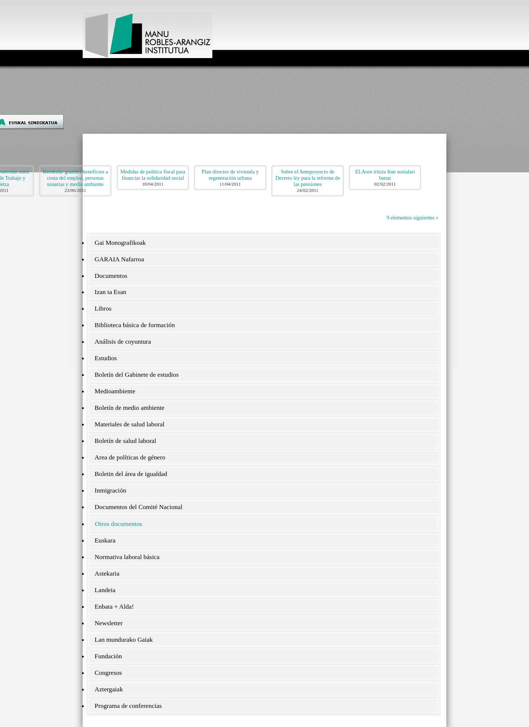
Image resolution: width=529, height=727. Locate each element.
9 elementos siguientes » (412, 218)
